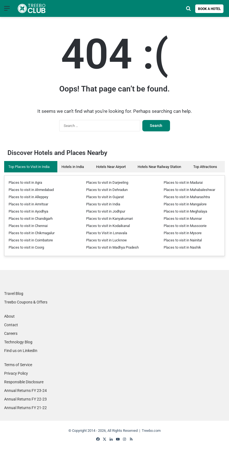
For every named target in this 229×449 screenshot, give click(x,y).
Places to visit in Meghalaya (185, 211)
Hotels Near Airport (111, 167)
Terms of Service (18, 365)
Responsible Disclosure (23, 382)
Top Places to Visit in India (29, 167)
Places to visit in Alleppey (28, 197)
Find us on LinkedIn (20, 350)
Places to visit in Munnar (183, 218)
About (9, 316)
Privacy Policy (16, 373)
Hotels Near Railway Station (159, 167)
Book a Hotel (209, 9)
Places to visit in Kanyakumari (109, 218)
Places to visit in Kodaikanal (108, 226)
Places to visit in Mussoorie (185, 226)
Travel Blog (13, 293)
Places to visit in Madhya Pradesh (112, 247)
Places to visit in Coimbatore (31, 240)
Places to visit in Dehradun (107, 190)
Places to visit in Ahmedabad (31, 190)
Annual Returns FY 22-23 (25, 399)
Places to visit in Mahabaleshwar (189, 190)
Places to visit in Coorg (26, 247)
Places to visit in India (103, 204)
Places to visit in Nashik (182, 247)
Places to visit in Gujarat (105, 197)
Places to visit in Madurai (183, 182)
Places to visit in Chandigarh (31, 218)
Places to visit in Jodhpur (105, 211)
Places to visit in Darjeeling (107, 182)
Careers (10, 333)
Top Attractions (205, 167)
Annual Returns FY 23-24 (25, 390)
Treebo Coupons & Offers (25, 302)
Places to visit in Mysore (183, 233)
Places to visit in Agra (25, 182)
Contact (11, 325)
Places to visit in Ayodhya (28, 211)
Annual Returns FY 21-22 (25, 407)
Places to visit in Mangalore (185, 204)
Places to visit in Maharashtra (187, 197)
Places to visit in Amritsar (28, 204)
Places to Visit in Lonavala (106, 233)
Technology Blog (18, 342)
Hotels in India (72, 167)
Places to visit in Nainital (183, 240)
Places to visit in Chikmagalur (32, 233)
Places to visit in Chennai (28, 226)
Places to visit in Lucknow (106, 240)
